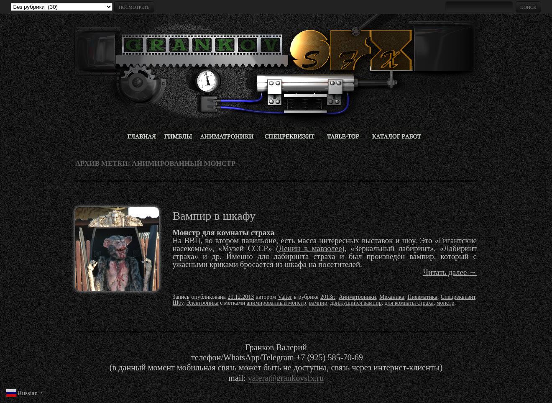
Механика (391, 297)
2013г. (327, 297)
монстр (446, 303)
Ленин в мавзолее (310, 248)
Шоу (177, 303)
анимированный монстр (276, 303)
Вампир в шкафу (214, 215)
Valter (284, 297)
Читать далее (450, 272)
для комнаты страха (409, 303)
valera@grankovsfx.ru (286, 377)
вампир (318, 303)
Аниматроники (357, 297)
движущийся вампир (356, 303)
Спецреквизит (458, 297)
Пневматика (422, 297)
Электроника (203, 303)
